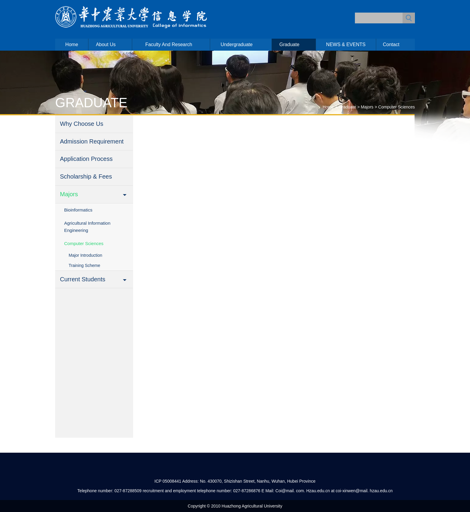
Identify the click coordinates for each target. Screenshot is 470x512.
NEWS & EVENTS (346, 44)
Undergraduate (237, 44)
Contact (391, 44)
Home (71, 44)
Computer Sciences (396, 107)
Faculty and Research (168, 44)
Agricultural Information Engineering (87, 226)
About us (106, 44)
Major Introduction (85, 255)
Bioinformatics (78, 209)
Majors (367, 107)
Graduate (289, 44)
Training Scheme (84, 265)
